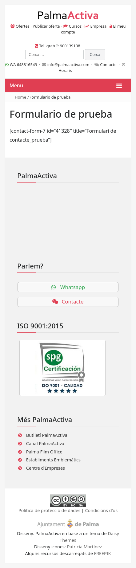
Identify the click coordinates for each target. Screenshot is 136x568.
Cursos (75, 26)
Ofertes (23, 26)
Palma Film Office (44, 452)
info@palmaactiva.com (68, 64)
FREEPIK (102, 553)
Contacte (108, 64)
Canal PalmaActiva (45, 443)
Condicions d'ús (101, 510)
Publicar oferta (46, 26)
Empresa (98, 26)
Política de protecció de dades (49, 510)
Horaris (65, 70)
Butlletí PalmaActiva (46, 435)
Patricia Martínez (84, 547)
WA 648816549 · (23, 64)
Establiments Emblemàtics (53, 460)
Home (20, 97)
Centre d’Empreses (45, 468)
